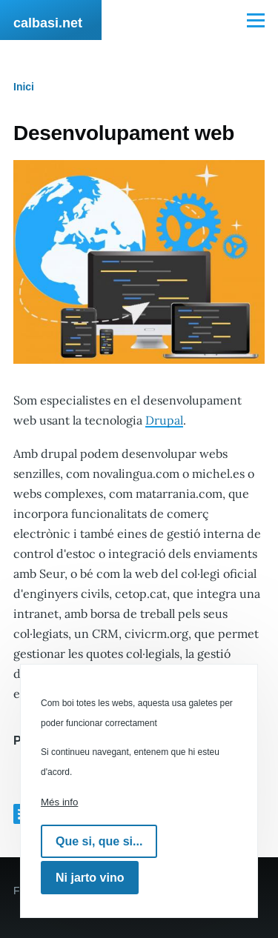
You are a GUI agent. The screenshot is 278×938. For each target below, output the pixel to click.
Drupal (164, 420)
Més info (59, 802)
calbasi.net (47, 23)
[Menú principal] (255, 20)
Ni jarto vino (90, 877)
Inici (23, 87)
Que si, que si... (99, 841)
